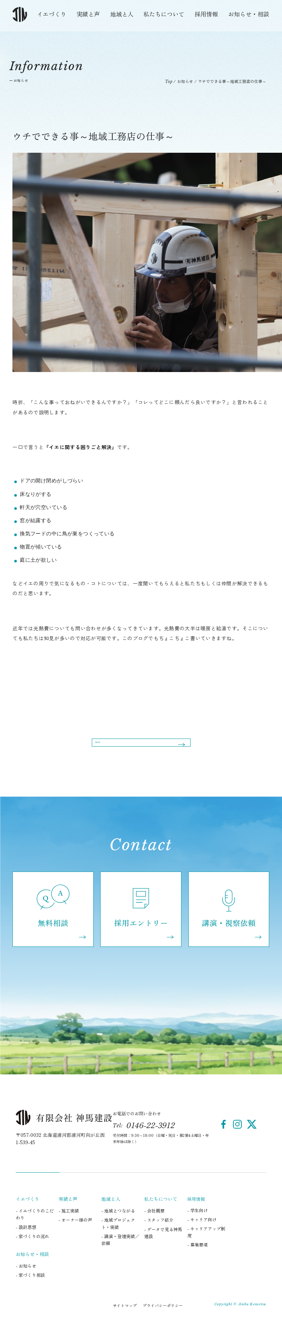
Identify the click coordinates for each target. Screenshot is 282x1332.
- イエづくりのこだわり (35, 1226)
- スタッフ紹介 (158, 1232)
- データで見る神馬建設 (163, 1244)
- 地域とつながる (118, 1222)
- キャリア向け (202, 1231)
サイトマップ (125, 1317)
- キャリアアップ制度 (206, 1244)
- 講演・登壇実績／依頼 (120, 1251)
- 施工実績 (69, 1222)
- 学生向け (197, 1222)
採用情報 (206, 14)
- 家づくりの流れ (32, 1248)
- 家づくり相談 (30, 1287)
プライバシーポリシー (163, 1317)
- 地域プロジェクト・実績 (118, 1235)
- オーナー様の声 (75, 1232)
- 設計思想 (26, 1239)
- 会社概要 (154, 1222)
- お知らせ (26, 1278)
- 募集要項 (197, 1256)
